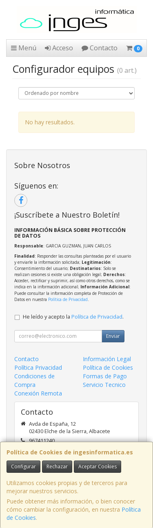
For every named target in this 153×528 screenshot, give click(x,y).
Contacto (100, 47)
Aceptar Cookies (97, 466)
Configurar (23, 466)
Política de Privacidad (68, 299)
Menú (23, 47)
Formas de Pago (105, 376)
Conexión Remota (38, 393)
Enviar (113, 336)
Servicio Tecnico (104, 385)
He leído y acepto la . (73, 316)
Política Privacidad (38, 367)
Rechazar (57, 466)
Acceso (59, 47)
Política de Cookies (108, 367)
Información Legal (107, 359)
